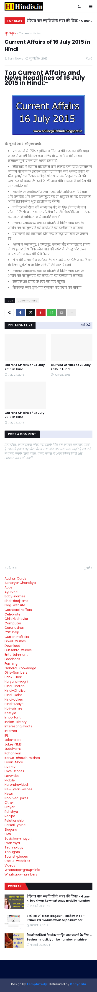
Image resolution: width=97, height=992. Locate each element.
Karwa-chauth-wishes (22, 758)
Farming (11, 663)
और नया (12, 568)
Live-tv (10, 766)
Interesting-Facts (18, 726)
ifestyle (10, 713)
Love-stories (14, 771)
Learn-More (14, 762)
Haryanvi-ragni (16, 681)
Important (13, 717)
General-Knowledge (20, 668)
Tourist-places (16, 856)
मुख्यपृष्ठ (10, 33)
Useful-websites (17, 861)
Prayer (10, 807)
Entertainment (16, 654)
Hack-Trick (13, 677)
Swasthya (12, 843)
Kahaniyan (13, 753)
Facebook (12, 659)
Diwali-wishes (15, 641)
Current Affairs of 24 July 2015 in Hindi (25, 367)
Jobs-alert (13, 739)
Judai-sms (13, 748)
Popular (15, 886)
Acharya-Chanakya (20, 582)
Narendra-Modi (16, 784)
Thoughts (12, 852)
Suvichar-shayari (18, 838)
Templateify (36, 984)
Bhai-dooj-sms (16, 601)
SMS (8, 834)
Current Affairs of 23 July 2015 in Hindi (71, 367)
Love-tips (12, 775)
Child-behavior (16, 618)
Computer (13, 623)
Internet (11, 731)
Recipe (10, 816)
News (9, 793)
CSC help (12, 632)
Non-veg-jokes (16, 798)
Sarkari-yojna (15, 825)
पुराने (87, 568)
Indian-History (16, 722)
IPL (6, 735)
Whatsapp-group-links (23, 869)
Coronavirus (14, 627)
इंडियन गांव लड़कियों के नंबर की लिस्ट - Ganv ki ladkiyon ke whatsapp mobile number (58, 21)
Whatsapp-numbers (21, 874)
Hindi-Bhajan (15, 686)
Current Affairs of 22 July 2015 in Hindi (24, 415)
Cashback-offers (18, 609)
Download (12, 645)
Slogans (11, 829)
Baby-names (15, 596)
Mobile (10, 780)
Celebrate (12, 614)
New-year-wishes (18, 789)
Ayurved (11, 592)
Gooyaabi (78, 984)
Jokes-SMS (13, 744)
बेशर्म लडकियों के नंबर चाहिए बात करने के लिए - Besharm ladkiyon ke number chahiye (59, 937)
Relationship (14, 820)
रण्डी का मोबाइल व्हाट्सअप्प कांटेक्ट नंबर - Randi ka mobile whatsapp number (56, 918)
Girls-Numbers (16, 672)
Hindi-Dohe (13, 695)
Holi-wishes (13, 708)
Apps (8, 587)
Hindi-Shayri (14, 704)
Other (9, 802)
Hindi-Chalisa (15, 690)
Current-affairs (30, 33)
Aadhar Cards (15, 578)
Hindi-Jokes (14, 699)
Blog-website (15, 605)
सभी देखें (86, 325)
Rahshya (11, 811)
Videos (10, 865)
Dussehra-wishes (18, 650)
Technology (14, 847)
